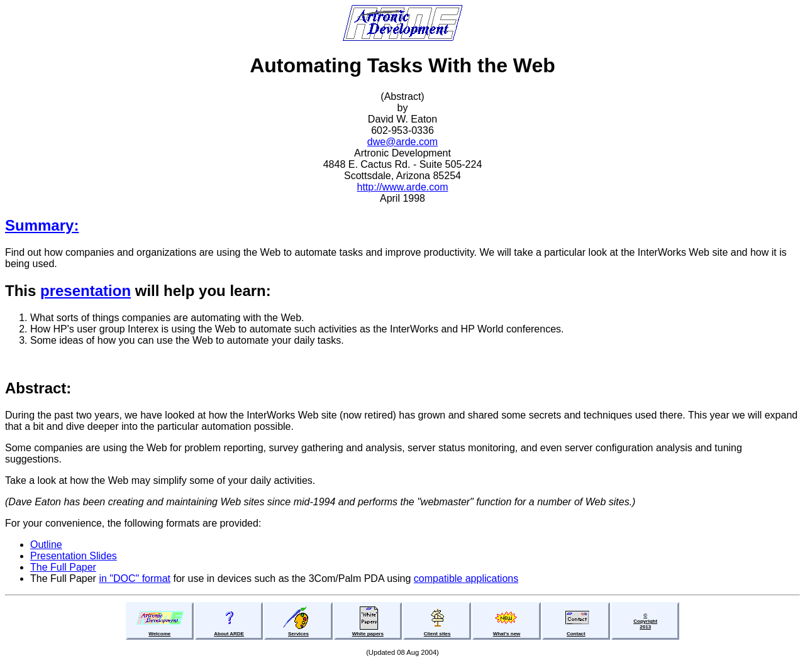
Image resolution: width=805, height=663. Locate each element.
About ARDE (229, 634)
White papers (368, 634)
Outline (46, 544)
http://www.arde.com (402, 187)
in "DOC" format (134, 578)
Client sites (437, 634)
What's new (507, 634)
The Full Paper (63, 567)
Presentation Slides (73, 556)
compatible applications (466, 578)
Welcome (159, 634)
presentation (85, 290)
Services (298, 634)
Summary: (42, 225)
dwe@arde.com (402, 141)
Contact (576, 634)
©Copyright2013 (645, 621)
